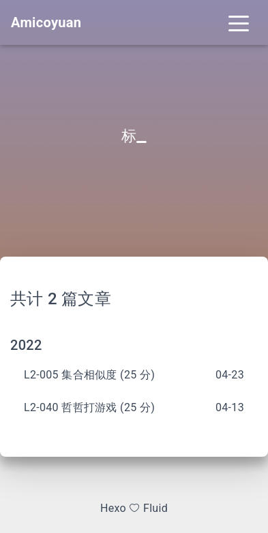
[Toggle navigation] (238, 22)
